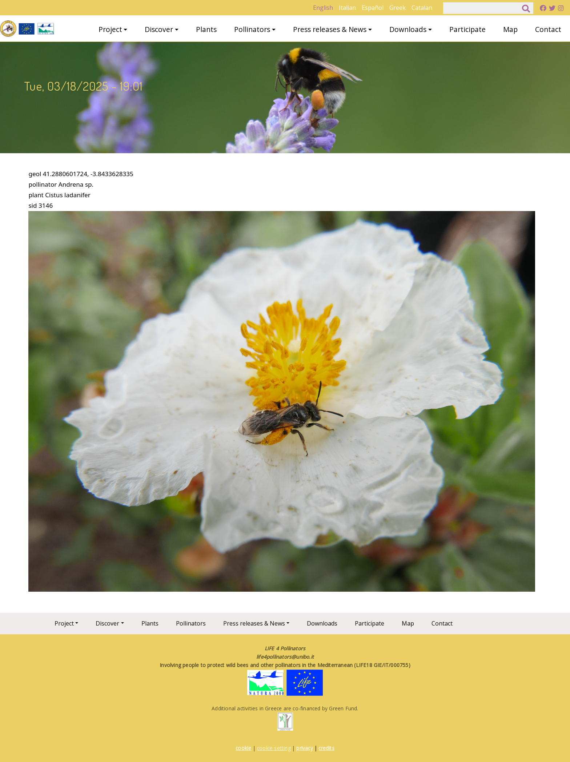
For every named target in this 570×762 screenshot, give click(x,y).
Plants (206, 29)
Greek (397, 8)
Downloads (407, 29)
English (323, 8)
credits (326, 748)
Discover (159, 29)
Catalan (422, 8)
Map (510, 29)
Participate (467, 29)
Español (373, 8)
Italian (347, 8)
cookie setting (274, 748)
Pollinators (252, 29)
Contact (548, 29)
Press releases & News (329, 29)
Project (110, 29)
